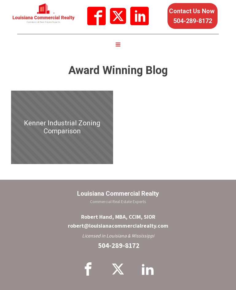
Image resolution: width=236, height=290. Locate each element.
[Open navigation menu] (118, 45)
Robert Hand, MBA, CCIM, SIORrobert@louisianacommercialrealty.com (118, 221)
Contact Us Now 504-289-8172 (192, 16)
